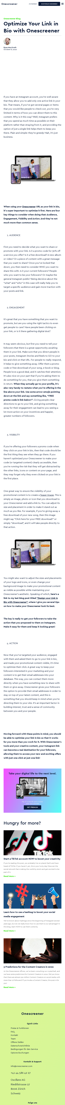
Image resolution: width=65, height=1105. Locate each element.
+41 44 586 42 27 (21, 1072)
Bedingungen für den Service (24, 1049)
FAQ (12, 1031)
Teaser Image (47, 495)
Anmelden (33, 4)
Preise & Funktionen (20, 1028)
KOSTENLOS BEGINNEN (49, 4)
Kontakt (14, 1035)
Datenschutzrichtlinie (20, 1045)
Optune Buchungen (20, 1052)
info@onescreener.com (21, 1066)
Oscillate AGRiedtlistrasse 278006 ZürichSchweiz (20, 1086)
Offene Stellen (17, 1042)
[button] (62, 4)
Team (13, 1038)
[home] (11, 3)
